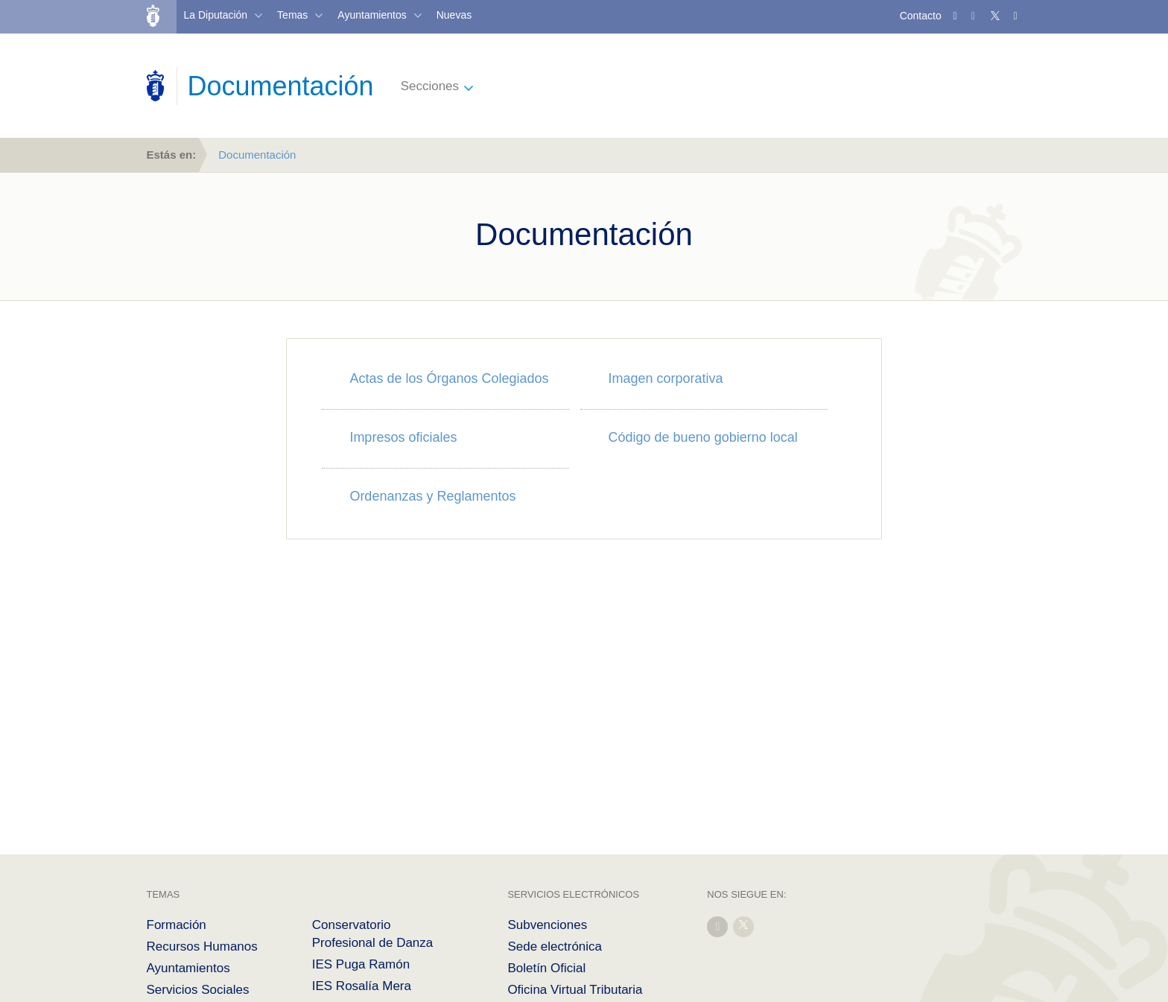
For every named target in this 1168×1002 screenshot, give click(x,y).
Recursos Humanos (202, 946)
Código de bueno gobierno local (703, 437)
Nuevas (454, 15)
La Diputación (215, 15)
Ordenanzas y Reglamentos (432, 496)
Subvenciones (547, 925)
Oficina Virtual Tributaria (574, 990)
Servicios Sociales (198, 990)
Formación (176, 925)
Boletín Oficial (546, 968)
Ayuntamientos (371, 15)
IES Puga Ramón (361, 964)
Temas (292, 15)
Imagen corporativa (666, 378)
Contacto (921, 16)
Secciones (430, 86)
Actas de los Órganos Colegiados (448, 378)
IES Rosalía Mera (361, 986)
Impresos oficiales (403, 437)
